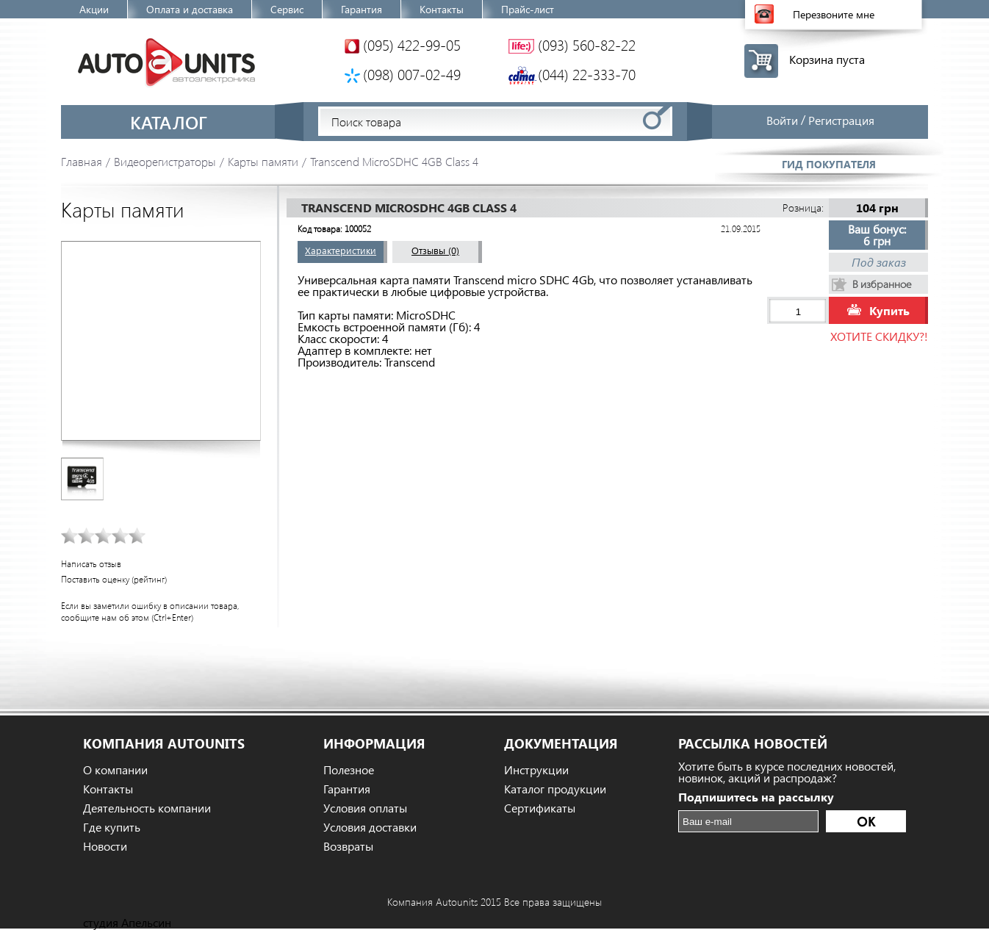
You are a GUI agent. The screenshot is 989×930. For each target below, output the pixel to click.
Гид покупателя (829, 164)
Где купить (111, 827)
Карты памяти (263, 161)
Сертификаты (539, 808)
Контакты (442, 9)
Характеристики (340, 250)
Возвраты (348, 846)
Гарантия (361, 9)
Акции (94, 9)
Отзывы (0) (435, 250)
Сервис (286, 9)
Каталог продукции (555, 789)
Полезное (348, 770)
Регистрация (841, 120)
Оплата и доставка (189, 9)
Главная (81, 161)
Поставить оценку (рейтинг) (114, 579)
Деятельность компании (147, 808)
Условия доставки (370, 827)
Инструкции (536, 770)
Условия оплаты (365, 808)
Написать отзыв (91, 563)
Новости (105, 846)
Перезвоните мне (833, 14)
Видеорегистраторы (165, 161)
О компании (115, 770)
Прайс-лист (527, 9)
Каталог (168, 122)
